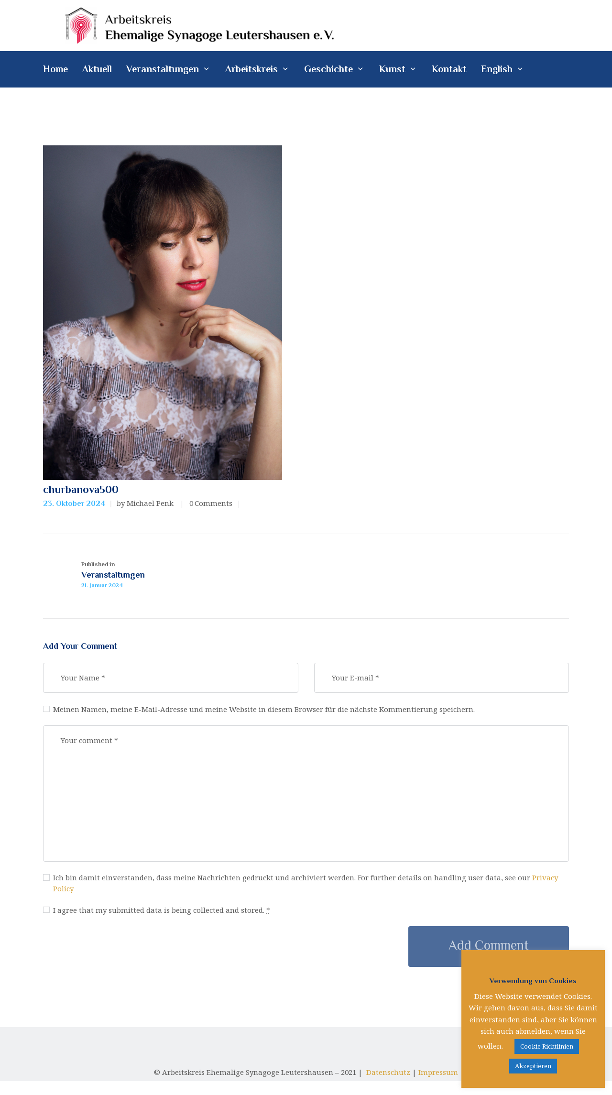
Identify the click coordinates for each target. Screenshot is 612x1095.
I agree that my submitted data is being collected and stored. (174, 945)
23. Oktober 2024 (74, 507)
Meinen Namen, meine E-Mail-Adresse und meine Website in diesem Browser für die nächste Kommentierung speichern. (288, 734)
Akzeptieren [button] (533, 1066)
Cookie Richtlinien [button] (546, 1046)
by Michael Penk (146, 506)
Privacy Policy (113, 920)
